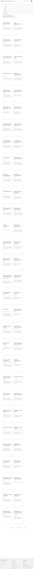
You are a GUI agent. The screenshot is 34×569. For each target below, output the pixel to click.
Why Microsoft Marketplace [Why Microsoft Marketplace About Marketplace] (4, 561)
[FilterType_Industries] (3, 10)
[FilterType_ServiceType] (3, 12)
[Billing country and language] (26, 1)
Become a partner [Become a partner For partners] (25, 561)
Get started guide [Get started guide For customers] (14, 562)
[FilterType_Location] (3, 6)
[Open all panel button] (2, 3)
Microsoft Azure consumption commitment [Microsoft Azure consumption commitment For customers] (16, 566)
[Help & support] (18, 1)
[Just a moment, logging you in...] (31, 1)
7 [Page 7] (22, 527)
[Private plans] (22, 1)
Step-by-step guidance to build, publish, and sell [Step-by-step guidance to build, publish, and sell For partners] (28, 566)
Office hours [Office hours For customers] (13, 561)
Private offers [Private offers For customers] (13, 565)
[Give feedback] (16, 1)
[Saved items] (20, 1)
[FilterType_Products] (3, 8)
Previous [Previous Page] (12, 527)
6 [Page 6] (20, 527)
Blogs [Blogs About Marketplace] (1, 562)
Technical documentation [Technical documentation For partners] (25, 565)
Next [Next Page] (24, 527)
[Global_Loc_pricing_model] (3, 14)
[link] (8, 27)
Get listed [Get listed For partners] (24, 562)
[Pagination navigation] (18, 528)
